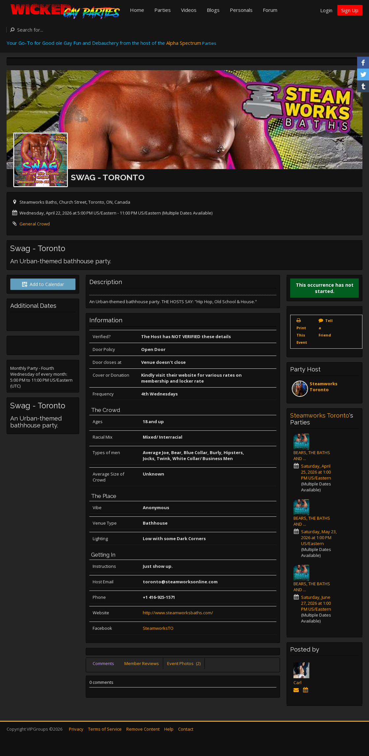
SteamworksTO (158, 628)
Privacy (76, 729)
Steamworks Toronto (323, 387)
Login (326, 10)
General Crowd (34, 224)
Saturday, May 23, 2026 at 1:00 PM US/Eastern (319, 537)
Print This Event (301, 335)
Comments (103, 663)
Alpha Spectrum (183, 43)
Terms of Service (105, 729)
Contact (185, 729)
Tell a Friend (326, 327)
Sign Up (349, 10)
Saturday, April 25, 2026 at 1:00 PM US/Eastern (316, 472)
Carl (297, 682)
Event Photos (183, 663)
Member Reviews (141, 663)
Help (168, 729)
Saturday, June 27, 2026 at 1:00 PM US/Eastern (316, 603)
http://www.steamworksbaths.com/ (178, 613)
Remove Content (143, 729)
